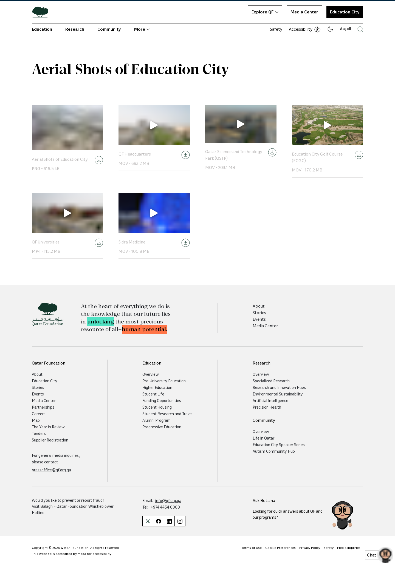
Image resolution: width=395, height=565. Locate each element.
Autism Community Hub (274, 451)
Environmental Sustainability (278, 393)
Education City (44, 380)
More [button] (142, 29)
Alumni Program (156, 420)
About (259, 306)
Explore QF (265, 12)
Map (36, 420)
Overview (150, 374)
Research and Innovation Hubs (279, 387)
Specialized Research (271, 380)
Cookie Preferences (280, 547)
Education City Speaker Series (279, 444)
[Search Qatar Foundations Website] (360, 29)
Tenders (39, 433)
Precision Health (267, 407)
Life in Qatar (263, 437)
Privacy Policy (309, 547)
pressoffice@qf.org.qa (51, 469)
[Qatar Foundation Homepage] (42, 11)
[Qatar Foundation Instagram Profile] (179, 521)
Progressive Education (161, 426)
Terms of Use (251, 547)
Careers (39, 413)
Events (259, 319)
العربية (345, 28)
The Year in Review (48, 426)
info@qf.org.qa (168, 500)
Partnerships (43, 407)
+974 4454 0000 (165, 506)
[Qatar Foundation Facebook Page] (158, 521)
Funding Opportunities (161, 400)
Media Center (304, 12)
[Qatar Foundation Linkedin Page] (169, 521)
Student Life (153, 393)
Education (42, 29)
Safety (276, 29)
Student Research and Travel (167, 413)
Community (109, 29)
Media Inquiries (348, 547)
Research (74, 29)
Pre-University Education (164, 380)
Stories (259, 312)
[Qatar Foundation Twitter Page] (147, 521)
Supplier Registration (50, 439)
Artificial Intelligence (270, 400)
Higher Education (157, 387)
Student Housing (157, 407)
